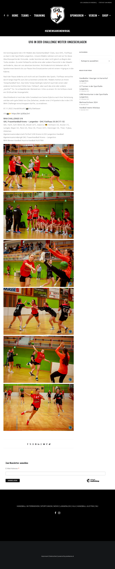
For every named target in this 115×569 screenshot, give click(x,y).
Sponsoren (78, 15)
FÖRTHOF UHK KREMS (105, 2)
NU (97, 506)
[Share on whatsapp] (41, 444)
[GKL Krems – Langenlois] (57, 15)
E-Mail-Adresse (12, 468)
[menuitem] (89, 2)
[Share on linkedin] (38, 444)
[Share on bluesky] (44, 444)
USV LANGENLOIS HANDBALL (88, 2)
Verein (94, 15)
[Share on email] (49, 444)
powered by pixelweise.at (66, 556)
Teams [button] (26, 15)
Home (15, 15)
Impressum (44, 556)
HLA (74, 506)
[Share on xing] (46, 444)
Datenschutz (53, 556)
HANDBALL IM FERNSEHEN (28, 506)
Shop (106, 15)
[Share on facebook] (27, 444)
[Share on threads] (33, 444)
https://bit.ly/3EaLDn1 (21, 114)
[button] (4, 15)
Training (39, 15)
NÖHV (56, 506)
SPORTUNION (46, 506)
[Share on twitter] (30, 444)
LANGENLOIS (65, 506)
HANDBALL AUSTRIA (85, 506)
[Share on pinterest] (36, 444)
